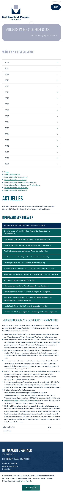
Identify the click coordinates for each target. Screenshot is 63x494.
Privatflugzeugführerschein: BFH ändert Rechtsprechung (24, 263)
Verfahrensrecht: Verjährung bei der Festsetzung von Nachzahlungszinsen (30, 312)
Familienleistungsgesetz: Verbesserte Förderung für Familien (26, 251)
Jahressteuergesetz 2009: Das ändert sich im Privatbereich (25, 225)
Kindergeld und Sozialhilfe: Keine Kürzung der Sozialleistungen (26, 286)
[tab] (31, 62)
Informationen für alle (12, 174)
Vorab (6, 172)
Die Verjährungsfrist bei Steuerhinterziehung (20, 401)
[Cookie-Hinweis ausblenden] (31, 488)
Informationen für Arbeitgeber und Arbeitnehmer (22, 185)
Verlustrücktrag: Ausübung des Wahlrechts (19, 280)
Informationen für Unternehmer (15, 177)
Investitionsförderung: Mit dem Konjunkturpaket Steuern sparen (27, 239)
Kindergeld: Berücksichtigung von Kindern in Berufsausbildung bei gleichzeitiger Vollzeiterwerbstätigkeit (28, 298)
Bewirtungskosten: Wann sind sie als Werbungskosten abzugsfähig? (28, 292)
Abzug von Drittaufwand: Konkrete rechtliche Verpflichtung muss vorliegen (31, 274)
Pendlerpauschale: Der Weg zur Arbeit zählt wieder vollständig (26, 257)
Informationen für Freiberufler (15, 180)
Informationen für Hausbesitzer (15, 190)
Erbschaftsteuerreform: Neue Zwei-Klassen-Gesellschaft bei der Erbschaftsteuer (27, 232)
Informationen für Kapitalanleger (16, 188)
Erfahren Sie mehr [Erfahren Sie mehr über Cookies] (25, 481)
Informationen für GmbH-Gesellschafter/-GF (20, 182)
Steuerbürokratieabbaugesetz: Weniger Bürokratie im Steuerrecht (27, 245)
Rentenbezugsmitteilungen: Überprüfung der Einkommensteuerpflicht (29, 268)
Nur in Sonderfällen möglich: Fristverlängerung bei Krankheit (26, 306)
